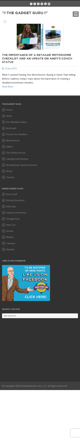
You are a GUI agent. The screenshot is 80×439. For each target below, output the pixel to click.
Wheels (10, 237)
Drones (10, 231)
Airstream (11, 128)
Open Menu (76, 14)
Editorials (11, 206)
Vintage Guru (13, 218)
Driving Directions (15, 200)
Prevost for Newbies (16, 134)
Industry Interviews (16, 212)
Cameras (10, 243)
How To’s (11, 225)
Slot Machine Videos (16, 122)
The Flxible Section (15, 152)
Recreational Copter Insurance (21, 165)
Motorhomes (13, 140)
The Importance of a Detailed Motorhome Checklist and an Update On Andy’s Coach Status (37, 58)
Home (9, 109)
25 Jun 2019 (11, 68)
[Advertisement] (40, 352)
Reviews (10, 249)
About (9, 171)
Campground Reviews (17, 159)
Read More (7, 86)
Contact (10, 177)
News (9, 116)
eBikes (9, 146)
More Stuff (11, 194)
